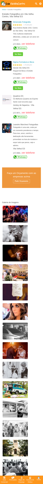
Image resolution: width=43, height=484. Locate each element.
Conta (39, 478)
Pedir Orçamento (21, 181)
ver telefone (28, 43)
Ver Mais (18, 54)
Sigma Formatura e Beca (23, 62)
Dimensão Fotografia (22, 22)
